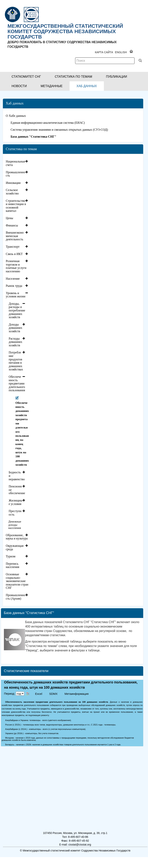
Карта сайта (104, 52)
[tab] (17, 163)
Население (13, 278)
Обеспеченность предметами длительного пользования (17, 383)
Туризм (10, 556)
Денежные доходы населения (14, 524)
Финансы (12, 225)
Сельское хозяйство (12, 191)
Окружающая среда (15, 547)
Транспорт (12, 246)
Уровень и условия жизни (15, 294)
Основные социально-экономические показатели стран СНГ (17, 581)
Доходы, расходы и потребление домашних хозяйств (17, 310)
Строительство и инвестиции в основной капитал (16, 206)
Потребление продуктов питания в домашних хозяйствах (16, 361)
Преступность (15, 512)
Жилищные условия (15, 502)
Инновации (13, 182)
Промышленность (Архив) (15, 596)
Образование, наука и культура (17, 536)
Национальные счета (15, 163)
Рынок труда (14, 285)
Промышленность (15, 174)
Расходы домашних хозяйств (15, 342)
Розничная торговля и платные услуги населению (16, 266)
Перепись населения (12, 565)
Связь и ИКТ (14, 254)
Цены (9, 218)
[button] (26, 76)
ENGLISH (121, 52)
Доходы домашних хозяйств (15, 328)
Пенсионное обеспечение (17, 490)
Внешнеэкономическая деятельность (15, 236)
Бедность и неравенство (17, 476)
